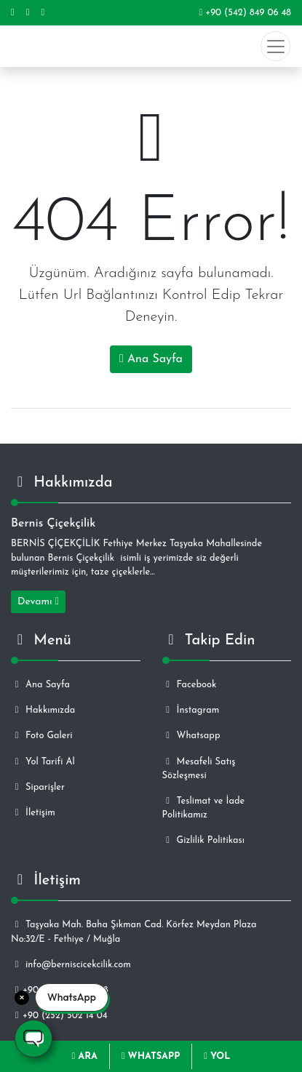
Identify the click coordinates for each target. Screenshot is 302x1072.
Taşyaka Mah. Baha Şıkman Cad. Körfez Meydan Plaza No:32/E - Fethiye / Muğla (134, 931)
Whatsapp (191, 735)
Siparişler (38, 787)
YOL (217, 1056)
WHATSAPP (151, 1056)
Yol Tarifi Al (43, 762)
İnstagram (191, 710)
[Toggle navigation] (275, 46)
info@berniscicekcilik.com (71, 964)
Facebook (189, 684)
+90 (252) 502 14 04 (59, 1015)
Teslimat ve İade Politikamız (203, 808)
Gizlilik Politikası (203, 840)
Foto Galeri (42, 735)
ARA (85, 1056)
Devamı (38, 601)
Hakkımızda (43, 710)
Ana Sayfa (151, 359)
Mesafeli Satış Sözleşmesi (199, 768)
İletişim (33, 812)
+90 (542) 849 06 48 (245, 12)
